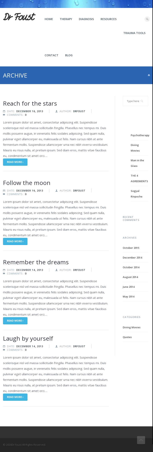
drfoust (79, 111)
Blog (69, 55)
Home (49, 19)
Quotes (127, 337)
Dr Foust (18, 17)
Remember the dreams (36, 262)
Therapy (66, 19)
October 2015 (131, 248)
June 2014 (128, 287)
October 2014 (131, 267)
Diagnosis (86, 19)
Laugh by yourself (28, 338)
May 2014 (128, 296)
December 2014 (132, 257)
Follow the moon (26, 183)
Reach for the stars (30, 103)
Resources (109, 19)
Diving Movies (131, 327)
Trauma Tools (134, 33)
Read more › (15, 162)
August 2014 (130, 277)
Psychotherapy (140, 135)
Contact (51, 55)
